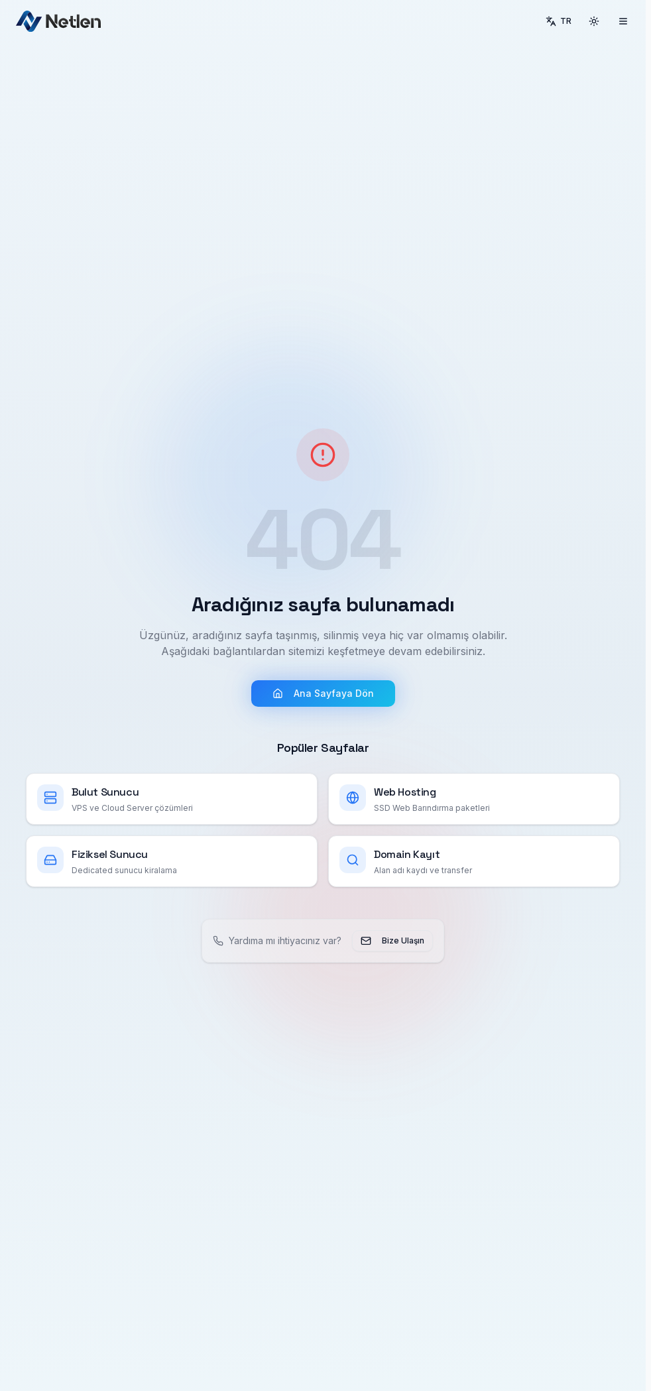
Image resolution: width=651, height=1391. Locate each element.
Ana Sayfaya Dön (323, 693)
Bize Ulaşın (392, 941)
